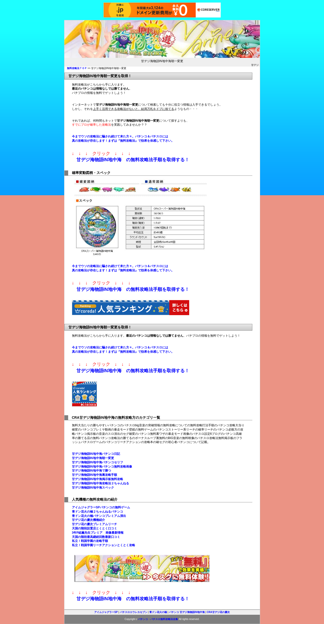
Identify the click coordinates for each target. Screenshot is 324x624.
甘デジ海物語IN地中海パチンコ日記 (96, 454)
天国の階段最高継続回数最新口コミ (96, 537)
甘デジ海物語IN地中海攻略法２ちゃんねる (100, 483)
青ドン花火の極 (158, 612)
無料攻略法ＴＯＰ (77, 68)
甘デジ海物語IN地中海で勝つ (91, 470)
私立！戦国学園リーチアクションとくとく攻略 (103, 545)
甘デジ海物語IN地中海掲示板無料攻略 (97, 479)
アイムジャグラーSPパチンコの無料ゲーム (101, 507)
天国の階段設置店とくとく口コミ (94, 528)
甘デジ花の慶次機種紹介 (88, 520)
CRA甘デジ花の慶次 (218, 612)
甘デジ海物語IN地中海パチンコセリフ (97, 462)
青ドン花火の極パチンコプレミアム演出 (99, 516)
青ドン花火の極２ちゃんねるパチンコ (97, 511)
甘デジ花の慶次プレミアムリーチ (94, 524)
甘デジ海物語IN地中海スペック (93, 487)
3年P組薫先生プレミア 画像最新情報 (98, 532)
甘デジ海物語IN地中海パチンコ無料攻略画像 (102, 466)
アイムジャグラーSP (106, 612)
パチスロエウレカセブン (133, 612)
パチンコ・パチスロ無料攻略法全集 (158, 619)
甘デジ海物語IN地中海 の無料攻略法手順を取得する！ (132, 159)
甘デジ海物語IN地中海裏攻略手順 (94, 475)
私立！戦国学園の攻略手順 (90, 541)
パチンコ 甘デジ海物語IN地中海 (187, 612)
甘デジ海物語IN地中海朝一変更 (93, 458)
